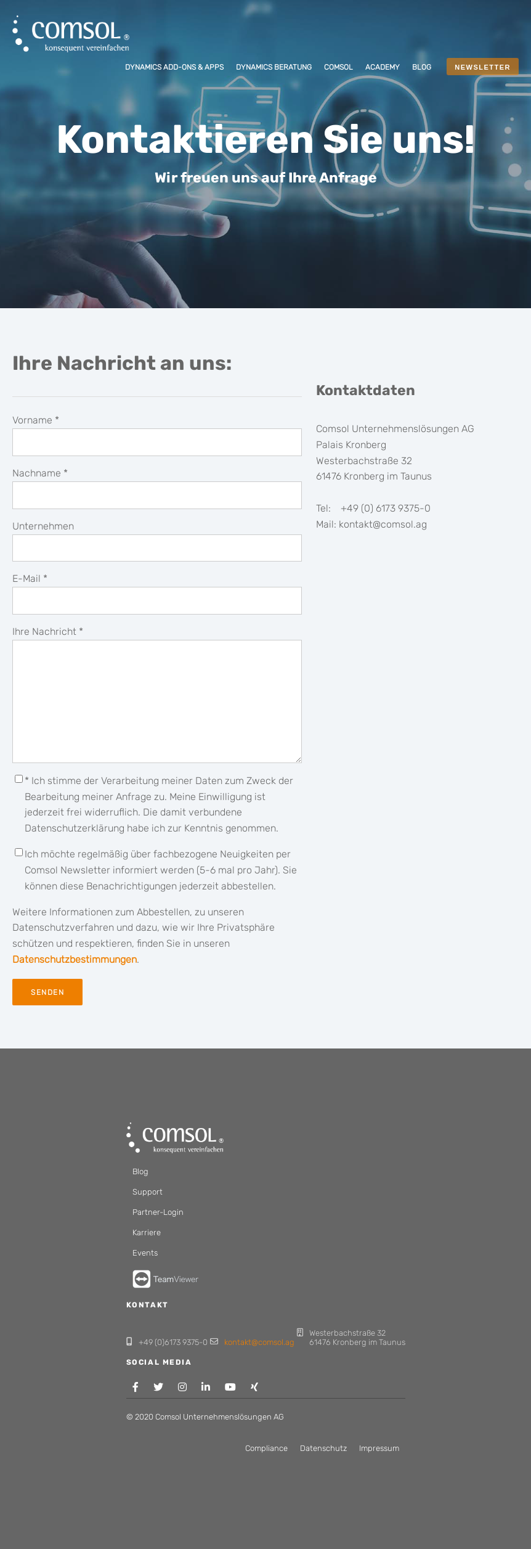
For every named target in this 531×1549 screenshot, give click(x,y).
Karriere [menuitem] (146, 1232)
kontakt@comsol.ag (259, 1342)
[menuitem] (174, 68)
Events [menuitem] (145, 1252)
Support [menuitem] (147, 1191)
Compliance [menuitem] (266, 1448)
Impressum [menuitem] (379, 1448)
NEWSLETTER (483, 67)
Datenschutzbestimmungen (74, 959)
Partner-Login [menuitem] (158, 1212)
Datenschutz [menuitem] (323, 1448)
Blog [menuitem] (140, 1171)
